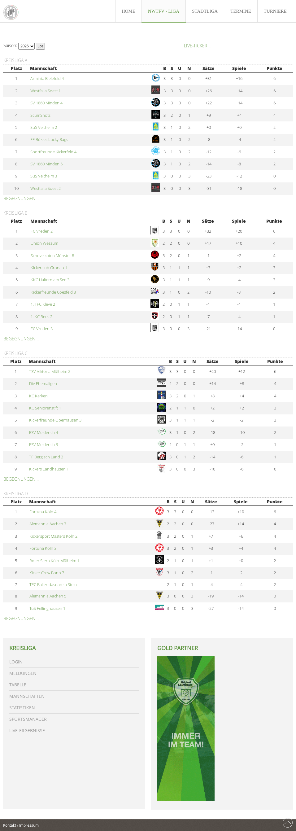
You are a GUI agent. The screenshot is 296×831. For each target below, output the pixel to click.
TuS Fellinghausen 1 (47, 608)
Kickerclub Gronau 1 (49, 267)
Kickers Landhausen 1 (49, 469)
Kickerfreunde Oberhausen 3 (55, 420)
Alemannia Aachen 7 (47, 524)
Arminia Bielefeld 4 (47, 78)
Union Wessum (44, 243)
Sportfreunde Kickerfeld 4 (53, 152)
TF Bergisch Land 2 (46, 457)
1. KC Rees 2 (41, 316)
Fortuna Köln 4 (42, 511)
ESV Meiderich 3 (43, 444)
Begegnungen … (21, 198)
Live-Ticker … (197, 46)
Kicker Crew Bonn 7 (46, 572)
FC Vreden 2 (42, 231)
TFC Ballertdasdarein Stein (53, 584)
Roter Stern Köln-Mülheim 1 (54, 560)
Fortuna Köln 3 (42, 548)
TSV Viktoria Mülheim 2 (49, 371)
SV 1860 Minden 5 (46, 164)
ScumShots (40, 115)
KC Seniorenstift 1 (45, 408)
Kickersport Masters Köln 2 (53, 536)
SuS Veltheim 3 (43, 176)
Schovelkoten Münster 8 (52, 255)
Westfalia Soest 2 (45, 188)
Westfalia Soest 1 (45, 91)
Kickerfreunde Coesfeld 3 (53, 292)
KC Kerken (38, 396)
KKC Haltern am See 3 (50, 279)
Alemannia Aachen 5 (47, 596)
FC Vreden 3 (42, 328)
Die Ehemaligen (43, 383)
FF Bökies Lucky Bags (49, 139)
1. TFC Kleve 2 (43, 304)
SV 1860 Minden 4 (46, 103)
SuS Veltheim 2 (43, 127)
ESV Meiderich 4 (43, 432)
